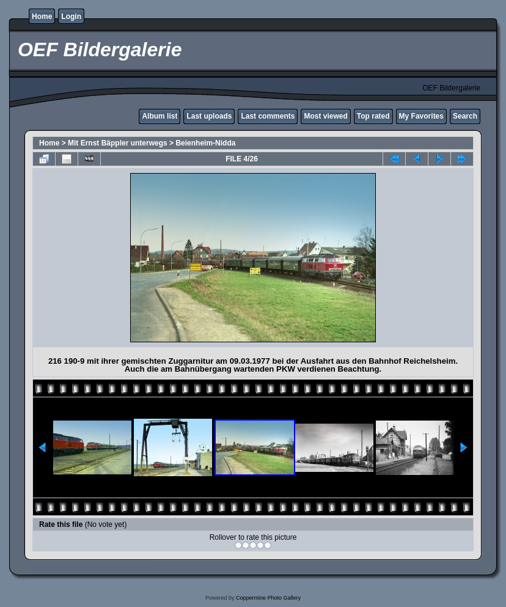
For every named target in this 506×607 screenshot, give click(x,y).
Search (465, 116)
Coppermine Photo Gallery (268, 598)
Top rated (373, 116)
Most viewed (325, 116)
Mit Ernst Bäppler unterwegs (117, 143)
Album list (159, 116)
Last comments (268, 116)
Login (71, 16)
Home (42, 16)
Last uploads (209, 116)
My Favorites (421, 116)
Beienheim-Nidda (205, 143)
